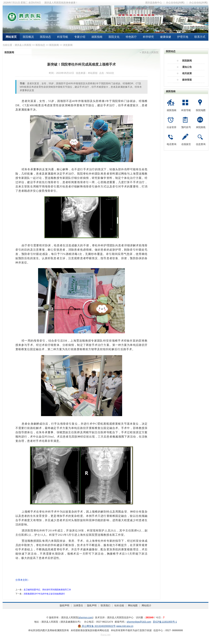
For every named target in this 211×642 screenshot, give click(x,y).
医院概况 (28, 36)
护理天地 (182, 36)
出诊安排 (171, 127)
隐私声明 (92, 605)
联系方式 (199, 36)
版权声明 (64, 605)
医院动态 (45, 36)
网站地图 (133, 605)
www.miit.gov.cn (124, 626)
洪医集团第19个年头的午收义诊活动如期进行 (44, 594)
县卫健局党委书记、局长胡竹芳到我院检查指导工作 (47, 589)
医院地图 (201, 110)
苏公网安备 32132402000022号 (97, 626)
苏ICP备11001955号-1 (165, 621)
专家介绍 (79, 36)
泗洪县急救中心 (153, 2)
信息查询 (201, 144)
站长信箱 (119, 605)
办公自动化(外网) (198, 2)
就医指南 (96, 36)
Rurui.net (105, 634)
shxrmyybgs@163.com (139, 621)
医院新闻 (54, 45)
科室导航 (62, 36)
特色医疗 (131, 36)
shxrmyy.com (85, 617)
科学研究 (148, 36)
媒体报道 (187, 79)
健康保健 (165, 36)
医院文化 (114, 36)
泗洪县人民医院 (23, 45)
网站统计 (146, 605)
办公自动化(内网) (175, 2)
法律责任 (78, 605)
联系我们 (105, 605)
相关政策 (187, 73)
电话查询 (171, 144)
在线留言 (186, 144)
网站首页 (11, 36)
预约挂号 (186, 127)
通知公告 (187, 67)
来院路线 (201, 127)
